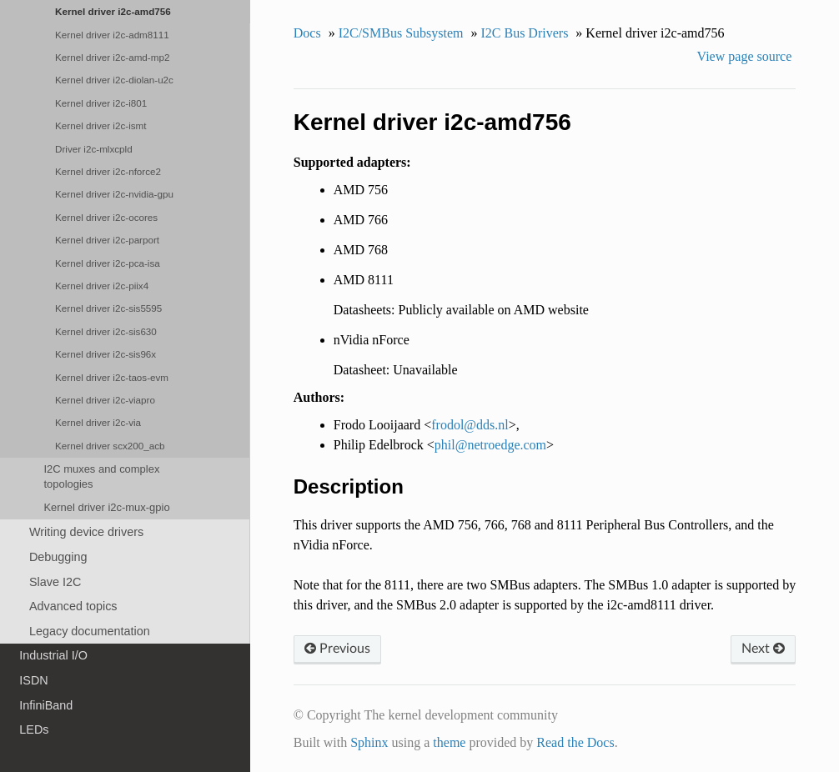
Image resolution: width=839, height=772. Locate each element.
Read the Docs (575, 742)
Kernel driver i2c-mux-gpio (106, 507)
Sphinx (369, 742)
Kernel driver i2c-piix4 (101, 285)
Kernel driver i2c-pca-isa (107, 263)
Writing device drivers (86, 532)
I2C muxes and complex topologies (101, 476)
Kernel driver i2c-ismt (100, 125)
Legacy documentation (89, 631)
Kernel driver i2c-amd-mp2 (112, 57)
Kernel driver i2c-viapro (105, 399)
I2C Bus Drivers (524, 33)
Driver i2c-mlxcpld (94, 148)
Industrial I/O (53, 655)
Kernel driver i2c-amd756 (113, 11)
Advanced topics (73, 606)
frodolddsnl (470, 425)
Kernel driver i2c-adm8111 (112, 34)
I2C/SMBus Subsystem (401, 33)
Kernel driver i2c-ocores (106, 217)
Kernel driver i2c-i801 (101, 103)
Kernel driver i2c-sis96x (105, 353)
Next (763, 648)
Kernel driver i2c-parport (107, 239)
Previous (337, 648)
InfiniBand (46, 705)
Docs (307, 33)
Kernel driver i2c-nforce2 (108, 171)
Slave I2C (55, 582)
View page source (744, 56)
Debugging (58, 557)
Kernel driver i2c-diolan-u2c (114, 79)
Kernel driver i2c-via (98, 422)
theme (449, 742)
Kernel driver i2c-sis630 (106, 331)
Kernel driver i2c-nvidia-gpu (114, 193)
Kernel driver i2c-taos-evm (111, 377)
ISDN (33, 680)
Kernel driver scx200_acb (110, 445)
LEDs (33, 729)
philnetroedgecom (490, 445)
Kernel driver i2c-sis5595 (108, 308)
